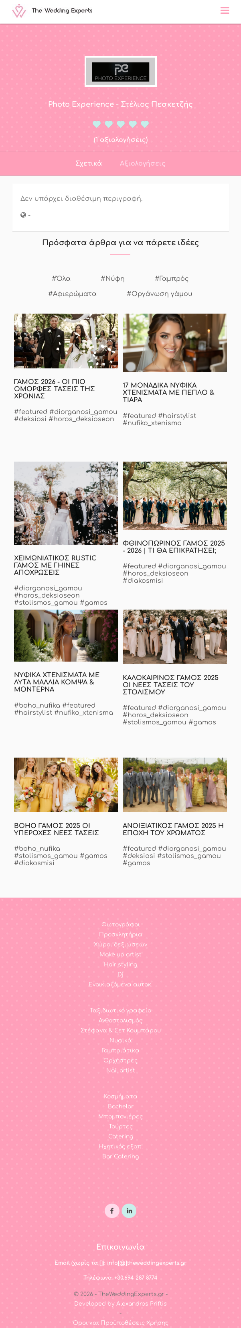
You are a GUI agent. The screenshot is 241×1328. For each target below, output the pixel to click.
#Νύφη (113, 278)
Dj (120, 975)
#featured (30, 412)
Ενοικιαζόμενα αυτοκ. (120, 985)
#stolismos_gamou (46, 602)
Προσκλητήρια (120, 935)
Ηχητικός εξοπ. (121, 1147)
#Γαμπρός (172, 278)
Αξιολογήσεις (143, 163)
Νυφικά (120, 1041)
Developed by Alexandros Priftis (120, 1304)
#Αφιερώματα (72, 294)
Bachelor (121, 1107)
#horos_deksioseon (81, 419)
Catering (120, 1137)
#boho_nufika (37, 705)
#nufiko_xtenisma (152, 423)
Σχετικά (88, 163)
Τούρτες (121, 1127)
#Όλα (61, 278)
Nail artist (120, 1071)
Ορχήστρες (120, 1061)
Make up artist (120, 955)
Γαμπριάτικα (121, 1051)
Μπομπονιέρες (120, 1117)
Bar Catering (120, 1157)
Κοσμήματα (121, 1097)
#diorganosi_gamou (83, 412)
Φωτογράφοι (120, 925)
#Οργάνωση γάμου (159, 294)
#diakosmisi (143, 580)
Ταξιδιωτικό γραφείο (120, 1011)
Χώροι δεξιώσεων (120, 945)
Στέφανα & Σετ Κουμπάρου (121, 1031)
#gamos (93, 602)
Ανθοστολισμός (120, 1021)
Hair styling (120, 965)
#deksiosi (30, 419)
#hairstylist (177, 416)
